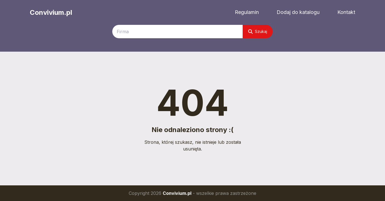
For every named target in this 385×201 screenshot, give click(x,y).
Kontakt (346, 12)
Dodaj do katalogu (298, 12)
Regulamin (247, 12)
